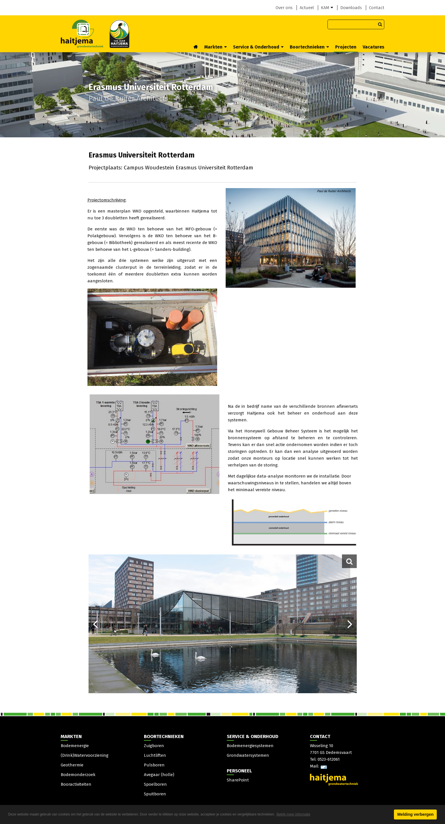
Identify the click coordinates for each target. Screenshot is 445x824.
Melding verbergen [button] (415, 814)
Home (196, 47)
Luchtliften (155, 755)
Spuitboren (155, 793)
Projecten (345, 47)
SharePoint (238, 780)
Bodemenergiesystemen (250, 745)
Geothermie (72, 765)
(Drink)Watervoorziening (84, 755)
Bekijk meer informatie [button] (293, 814)
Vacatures (373, 47)
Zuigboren (154, 745)
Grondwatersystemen (248, 755)
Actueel (307, 7)
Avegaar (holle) (159, 774)
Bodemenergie (75, 745)
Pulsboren (154, 765)
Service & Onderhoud (258, 47)
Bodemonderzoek (78, 774)
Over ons (284, 7)
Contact (376, 7)
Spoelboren (155, 784)
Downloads (351, 7)
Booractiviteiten (76, 784)
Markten (215, 47)
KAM (327, 7)
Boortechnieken (309, 47)
